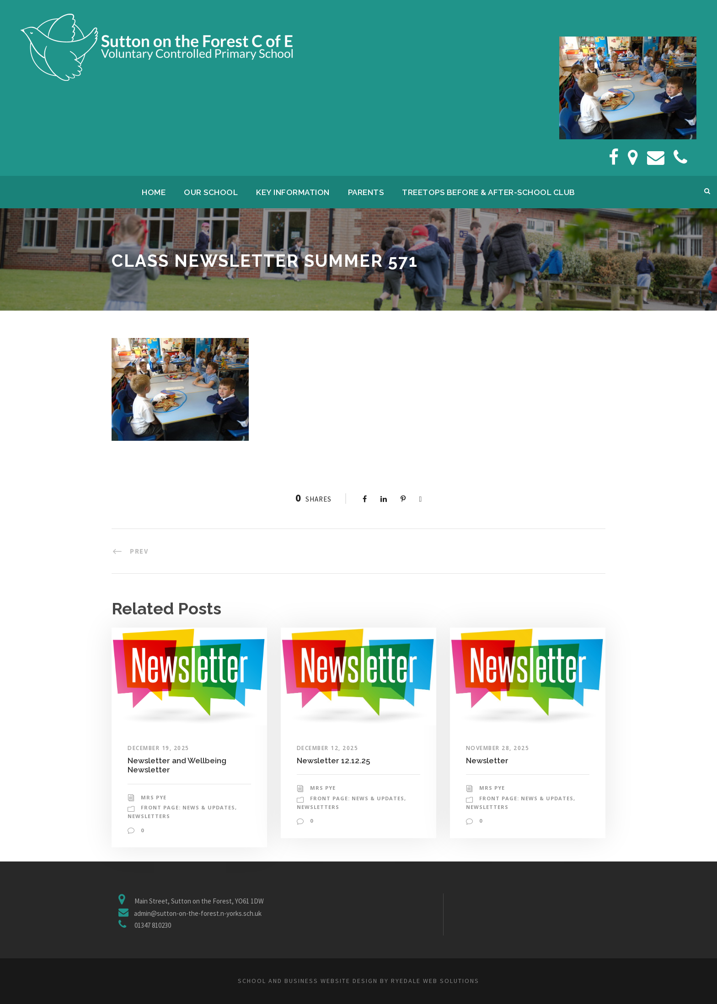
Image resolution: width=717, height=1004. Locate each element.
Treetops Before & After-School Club (488, 192)
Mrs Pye (153, 797)
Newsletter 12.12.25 (333, 760)
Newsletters (149, 816)
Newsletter (487, 760)
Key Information (293, 192)
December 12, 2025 (327, 748)
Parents (366, 192)
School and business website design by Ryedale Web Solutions (358, 981)
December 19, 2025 (158, 748)
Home (154, 192)
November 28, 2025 (498, 748)
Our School (211, 192)
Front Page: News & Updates (188, 807)
